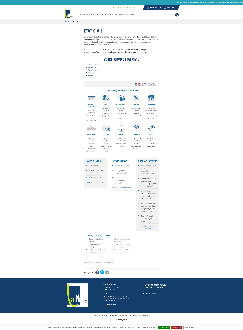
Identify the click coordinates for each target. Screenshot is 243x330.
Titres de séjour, (136, 138)
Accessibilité (144, 315)
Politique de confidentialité (118, 315)
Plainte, (120, 141)
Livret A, (106, 148)
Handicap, (119, 113)
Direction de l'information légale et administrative (99, 262)
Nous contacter (151, 293)
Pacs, (109, 116)
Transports (91, 134)
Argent (106, 134)
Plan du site (133, 315)
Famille (106, 104)
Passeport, (91, 112)
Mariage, (105, 116)
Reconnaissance (94, 64)
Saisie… (121, 146)
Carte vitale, (121, 108)
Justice (121, 134)
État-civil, (91, 110)
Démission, (136, 113)
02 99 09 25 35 (109, 304)
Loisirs (151, 134)
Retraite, (136, 110)
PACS (90, 72)
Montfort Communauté (155, 284)
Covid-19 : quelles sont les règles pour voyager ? (148, 218)
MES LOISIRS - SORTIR (127, 15)
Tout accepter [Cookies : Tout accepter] (164, 327)
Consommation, (106, 146)
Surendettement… (106, 154)
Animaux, (149, 138)
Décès (90, 78)
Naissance (92, 67)
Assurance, (106, 151)
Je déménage (94, 165)
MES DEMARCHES (98, 15)
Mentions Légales (101, 315)
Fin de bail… (151, 118)
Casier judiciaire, (121, 138)
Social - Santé (121, 104)
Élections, (88, 115)
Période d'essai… (136, 116)
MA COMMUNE (84, 15)
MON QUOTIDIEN (112, 15)
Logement (151, 104)
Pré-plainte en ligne (122, 165)
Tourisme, (149, 143)
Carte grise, (91, 138)
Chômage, (121, 110)
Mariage (91, 75)
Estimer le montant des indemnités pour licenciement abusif (122, 246)
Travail (136, 104)
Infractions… (91, 151)
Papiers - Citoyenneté (91, 105)
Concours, (138, 108)
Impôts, (106, 143)
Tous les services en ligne (121, 187)
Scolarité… (106, 118)
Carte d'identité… (91, 120)
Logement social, (151, 116)
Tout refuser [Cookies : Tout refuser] (177, 327)
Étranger (136, 134)
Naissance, (106, 113)
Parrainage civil (93, 70)
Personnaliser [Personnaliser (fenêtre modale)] (189, 327)
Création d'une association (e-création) (120, 180)
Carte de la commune (154, 287)
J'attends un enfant (96, 177)
